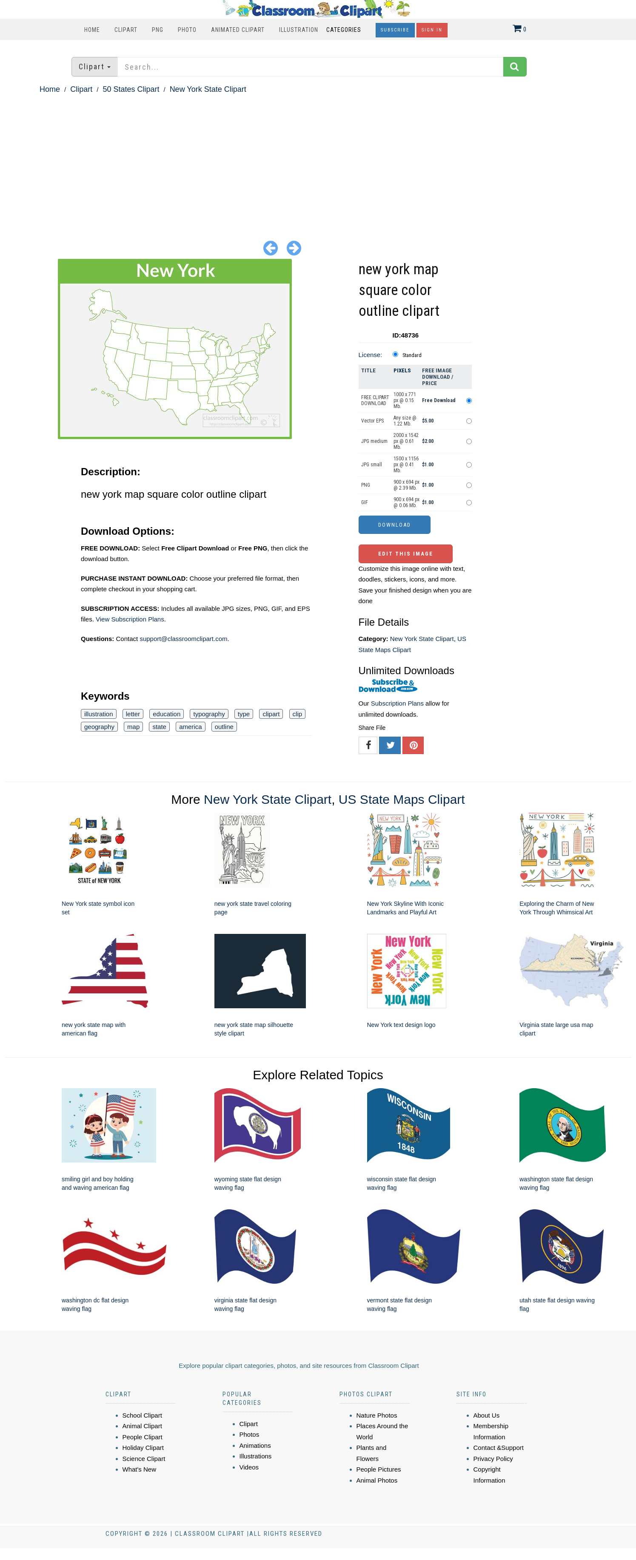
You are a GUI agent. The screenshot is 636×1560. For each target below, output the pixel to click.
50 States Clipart (131, 89)
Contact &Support (498, 1447)
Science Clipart (144, 1458)
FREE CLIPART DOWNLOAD (375, 400)
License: (370, 354)
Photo (187, 29)
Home (92, 29)
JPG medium (374, 441)
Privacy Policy (493, 1458)
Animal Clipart (142, 1426)
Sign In (432, 30)
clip (297, 714)
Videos (249, 1467)
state (159, 726)
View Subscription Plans (130, 619)
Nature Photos (377, 1415)
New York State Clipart (208, 89)
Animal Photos (377, 1480)
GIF (364, 502)
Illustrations (256, 1456)
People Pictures (379, 1469)
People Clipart (143, 1437)
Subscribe (395, 30)
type (244, 714)
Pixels (402, 370)
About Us (486, 1415)
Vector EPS (372, 421)
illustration (98, 714)
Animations (255, 1445)
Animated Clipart (238, 29)
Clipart (125, 29)
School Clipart (142, 1415)
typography (209, 714)
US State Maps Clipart (402, 799)
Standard (412, 355)
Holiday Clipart (143, 1447)
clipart (270, 714)
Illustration (298, 29)
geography (99, 726)
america (190, 726)
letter (133, 714)
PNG (157, 29)
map (133, 726)
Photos (250, 1434)
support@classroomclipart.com (183, 638)
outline (224, 726)
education (166, 714)
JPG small (371, 465)
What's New (140, 1469)
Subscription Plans (397, 703)
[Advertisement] (318, 159)
